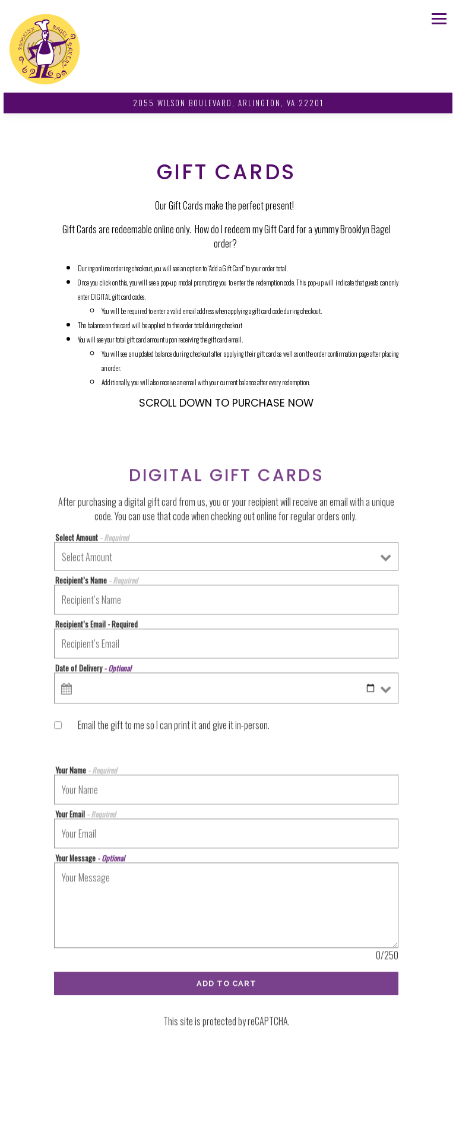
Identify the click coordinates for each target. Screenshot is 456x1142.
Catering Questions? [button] (228, 1127)
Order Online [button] (228, 1103)
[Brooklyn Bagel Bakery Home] (44, 48)
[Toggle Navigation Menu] (439, 19)
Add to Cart (226, 986)
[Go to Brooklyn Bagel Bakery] (228, 103)
